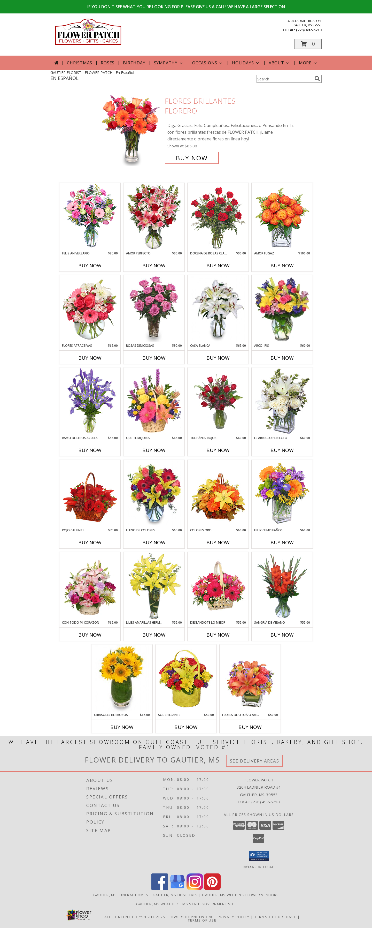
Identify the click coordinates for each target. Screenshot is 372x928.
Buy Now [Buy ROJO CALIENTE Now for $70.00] (90, 542)
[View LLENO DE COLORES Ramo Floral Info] (154, 494)
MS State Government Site (209, 903)
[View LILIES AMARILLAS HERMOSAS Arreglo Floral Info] (154, 586)
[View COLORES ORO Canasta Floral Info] (218, 494)
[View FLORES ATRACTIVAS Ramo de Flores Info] (90, 309)
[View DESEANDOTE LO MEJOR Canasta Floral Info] (218, 586)
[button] (308, 44)
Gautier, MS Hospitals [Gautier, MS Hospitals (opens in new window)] (175, 894)
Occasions (207, 63)
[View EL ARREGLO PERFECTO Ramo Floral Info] (282, 401)
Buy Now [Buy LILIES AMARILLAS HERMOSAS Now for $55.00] (154, 634)
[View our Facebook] (159, 888)
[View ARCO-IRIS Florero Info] (282, 309)
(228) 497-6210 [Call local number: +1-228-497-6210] (309, 29)
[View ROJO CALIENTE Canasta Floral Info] (90, 494)
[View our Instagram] (195, 888)
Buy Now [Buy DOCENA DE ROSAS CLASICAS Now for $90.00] (218, 265)
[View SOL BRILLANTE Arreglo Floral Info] (186, 678)
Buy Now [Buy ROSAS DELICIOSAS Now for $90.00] (154, 357)
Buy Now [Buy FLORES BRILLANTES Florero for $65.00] (192, 158)
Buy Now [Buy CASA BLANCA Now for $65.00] (218, 357)
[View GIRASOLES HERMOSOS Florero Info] (122, 678)
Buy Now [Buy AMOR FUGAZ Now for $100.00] (282, 265)
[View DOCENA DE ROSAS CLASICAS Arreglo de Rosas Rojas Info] (218, 217)
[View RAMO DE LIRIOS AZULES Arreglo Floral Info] (90, 401)
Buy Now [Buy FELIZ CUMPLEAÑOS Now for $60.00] (282, 542)
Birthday (134, 63)
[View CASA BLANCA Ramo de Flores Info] (218, 309)
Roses (107, 63)
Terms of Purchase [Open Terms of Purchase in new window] (275, 916)
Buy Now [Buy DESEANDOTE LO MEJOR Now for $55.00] (218, 634)
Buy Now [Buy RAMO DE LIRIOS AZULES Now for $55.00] (90, 450)
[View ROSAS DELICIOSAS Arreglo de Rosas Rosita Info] (154, 309)
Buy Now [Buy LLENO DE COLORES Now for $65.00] (154, 542)
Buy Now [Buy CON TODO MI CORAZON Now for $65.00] (90, 634)
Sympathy (169, 63)
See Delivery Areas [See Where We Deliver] (254, 761)
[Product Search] (284, 78)
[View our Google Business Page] (177, 888)
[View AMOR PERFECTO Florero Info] (154, 217)
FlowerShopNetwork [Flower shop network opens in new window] (190, 916)
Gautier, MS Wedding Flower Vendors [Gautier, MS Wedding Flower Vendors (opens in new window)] (240, 894)
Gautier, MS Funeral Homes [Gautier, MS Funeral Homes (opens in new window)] (121, 894)
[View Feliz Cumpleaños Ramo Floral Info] (282, 494)
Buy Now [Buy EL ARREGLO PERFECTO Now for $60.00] (282, 450)
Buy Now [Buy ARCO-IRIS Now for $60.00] (282, 357)
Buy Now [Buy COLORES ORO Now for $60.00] (218, 542)
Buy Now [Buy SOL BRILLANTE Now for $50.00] (186, 727)
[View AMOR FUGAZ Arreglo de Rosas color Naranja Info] (282, 217)
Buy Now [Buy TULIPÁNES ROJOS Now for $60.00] (218, 450)
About (279, 63)
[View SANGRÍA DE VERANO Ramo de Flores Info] (282, 586)
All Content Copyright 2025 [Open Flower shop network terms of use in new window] (134, 916)
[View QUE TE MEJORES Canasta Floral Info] (154, 401)
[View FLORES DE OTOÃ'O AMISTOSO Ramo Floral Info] (250, 678)
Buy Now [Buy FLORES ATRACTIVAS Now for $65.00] (90, 357)
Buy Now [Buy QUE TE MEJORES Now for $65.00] (154, 450)
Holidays (246, 63)
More (308, 63)
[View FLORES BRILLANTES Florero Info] (131, 129)
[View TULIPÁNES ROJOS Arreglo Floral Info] (218, 401)
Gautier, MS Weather (157, 903)
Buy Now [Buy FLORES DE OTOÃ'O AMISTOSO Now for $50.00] (250, 727)
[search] (317, 78)
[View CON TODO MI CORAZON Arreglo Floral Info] (90, 586)
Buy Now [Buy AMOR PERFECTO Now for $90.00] (154, 265)
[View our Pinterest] (212, 888)
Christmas (79, 63)
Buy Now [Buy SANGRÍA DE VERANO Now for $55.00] (282, 634)
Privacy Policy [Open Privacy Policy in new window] (234, 916)
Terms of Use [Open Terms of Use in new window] (202, 920)
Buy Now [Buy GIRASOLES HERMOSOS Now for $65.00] (122, 727)
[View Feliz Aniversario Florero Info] (90, 217)
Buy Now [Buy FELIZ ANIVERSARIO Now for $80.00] (90, 265)
